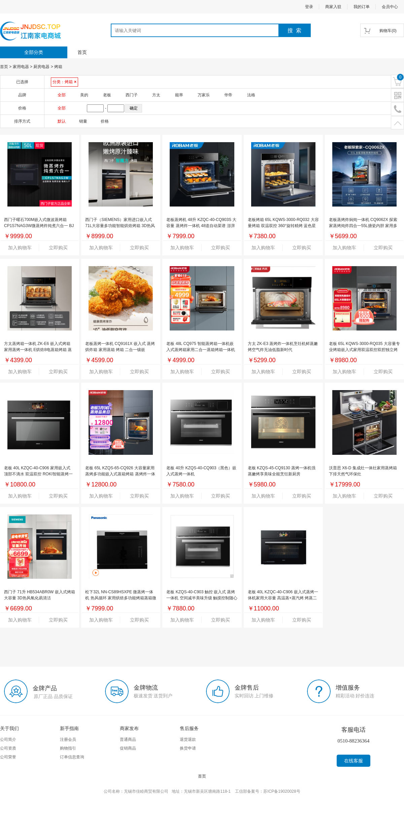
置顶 (397, 123)
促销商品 (128, 748)
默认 (62, 121)
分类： (64, 82)
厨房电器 (41, 66)
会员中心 (390, 6)
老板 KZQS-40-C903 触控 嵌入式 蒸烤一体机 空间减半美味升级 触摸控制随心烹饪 (201, 598)
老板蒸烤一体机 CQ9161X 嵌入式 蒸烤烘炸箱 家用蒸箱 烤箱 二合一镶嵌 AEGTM (120, 349)
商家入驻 (333, 6)
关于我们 (9, 728)
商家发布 (129, 728)
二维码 (397, 95)
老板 (107, 95)
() (388, 30)
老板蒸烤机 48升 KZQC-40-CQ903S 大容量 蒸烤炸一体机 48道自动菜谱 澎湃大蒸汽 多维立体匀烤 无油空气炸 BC (201, 225)
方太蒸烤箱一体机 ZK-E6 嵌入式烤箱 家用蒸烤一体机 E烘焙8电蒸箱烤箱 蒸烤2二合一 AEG (38, 349)
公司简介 (8, 739)
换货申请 (188, 748)
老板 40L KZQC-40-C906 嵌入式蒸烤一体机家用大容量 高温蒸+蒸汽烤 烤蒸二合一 (283, 598)
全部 (62, 95)
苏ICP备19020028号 (281, 791)
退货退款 (188, 739)
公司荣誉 (8, 757)
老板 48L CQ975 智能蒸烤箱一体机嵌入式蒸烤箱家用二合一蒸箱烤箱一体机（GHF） (200, 349)
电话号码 (397, 109)
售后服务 (189, 728)
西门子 (132, 95)
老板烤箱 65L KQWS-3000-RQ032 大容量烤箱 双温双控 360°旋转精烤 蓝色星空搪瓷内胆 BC (283, 225)
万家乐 (204, 95)
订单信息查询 (72, 757)
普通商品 (128, 739)
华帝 (228, 95)
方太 (156, 95)
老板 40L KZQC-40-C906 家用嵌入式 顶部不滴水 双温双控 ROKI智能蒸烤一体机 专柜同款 (38, 474)
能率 (179, 95)
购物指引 (68, 748)
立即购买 (58, 247)
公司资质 (8, 748)
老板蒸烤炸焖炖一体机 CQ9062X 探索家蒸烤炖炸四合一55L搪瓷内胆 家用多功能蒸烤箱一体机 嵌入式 (363, 225)
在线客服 (353, 760)
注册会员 (68, 739)
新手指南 (69, 728)
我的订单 (362, 6)
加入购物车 (20, 247)
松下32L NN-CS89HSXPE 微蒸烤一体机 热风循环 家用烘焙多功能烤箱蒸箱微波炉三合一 (120, 598)
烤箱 (58, 66)
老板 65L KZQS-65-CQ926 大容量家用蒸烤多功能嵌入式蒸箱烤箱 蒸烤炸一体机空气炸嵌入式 (120, 474)
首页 (82, 52)
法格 (251, 95)
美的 (84, 95)
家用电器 (21, 66)
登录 (309, 6)
